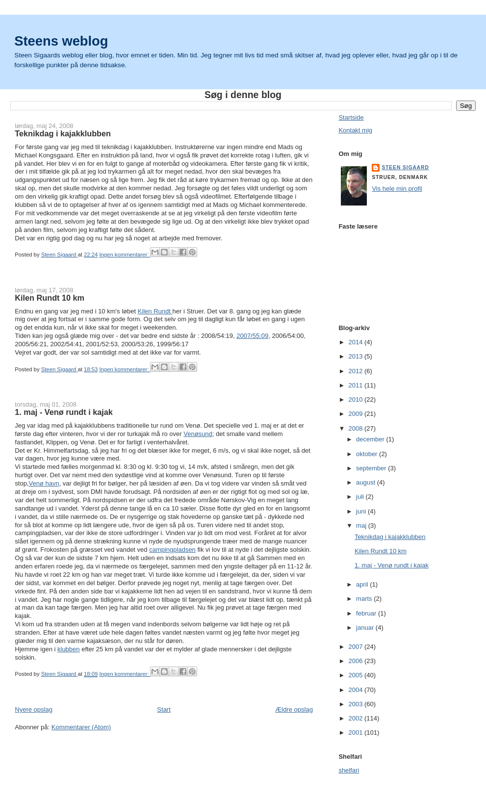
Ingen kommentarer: (124, 254)
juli (361, 496)
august (366, 482)
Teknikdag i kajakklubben (63, 133)
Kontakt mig (355, 130)
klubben (68, 649)
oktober (367, 454)
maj (362, 525)
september (372, 468)
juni (362, 511)
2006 (356, 661)
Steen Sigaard (405, 167)
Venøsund (197, 433)
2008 (356, 428)
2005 (356, 675)
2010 (356, 399)
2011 (356, 385)
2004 (356, 689)
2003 (356, 704)
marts (365, 598)
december (371, 439)
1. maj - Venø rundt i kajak (64, 412)
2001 (356, 732)
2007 (356, 646)
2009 (356, 413)
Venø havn (43, 483)
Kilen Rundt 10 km (49, 297)
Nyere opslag (33, 709)
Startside (350, 117)
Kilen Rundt (155, 311)
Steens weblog (61, 41)
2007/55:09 (252, 335)
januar (366, 627)
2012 (356, 371)
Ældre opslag (294, 709)
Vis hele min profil (397, 188)
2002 (356, 718)
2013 (356, 356)
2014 (356, 342)
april (363, 584)
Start (163, 709)
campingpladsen (172, 549)
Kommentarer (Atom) (81, 727)
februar (367, 613)
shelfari (348, 770)
